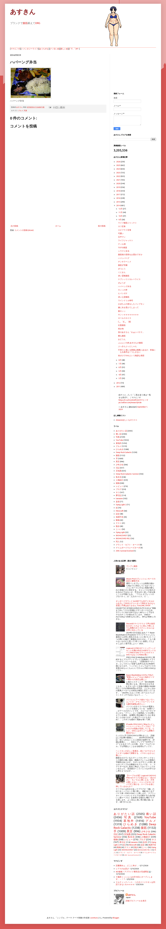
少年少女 (119, 465)
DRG (37, 23)
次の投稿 (14, 226)
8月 (120, 360)
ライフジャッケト (125, 240)
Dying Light (120, 532)
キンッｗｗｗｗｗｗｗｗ (128, 314)
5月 (120, 371)
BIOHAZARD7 (121, 535)
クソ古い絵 (54, 49)
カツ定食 (122, 226)
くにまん (122, 272)
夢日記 (118, 495)
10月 (121, 216)
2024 (118, 169)
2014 (118, 205)
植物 (118, 483)
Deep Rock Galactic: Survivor (127, 474)
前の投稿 (101, 226)
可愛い (121, 233)
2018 (118, 191)
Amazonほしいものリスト (127, 420)
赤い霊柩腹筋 (123, 276)
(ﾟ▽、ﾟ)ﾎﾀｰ (74, 49)
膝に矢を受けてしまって (128, 307)
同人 (118, 541)
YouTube (119, 440)
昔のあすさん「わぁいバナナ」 (131, 332)
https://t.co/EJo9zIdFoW (129, 400)
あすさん (132, 895)
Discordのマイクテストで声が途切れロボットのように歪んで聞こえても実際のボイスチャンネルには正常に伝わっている (140, 626)
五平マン (122, 237)
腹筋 (25, 23)
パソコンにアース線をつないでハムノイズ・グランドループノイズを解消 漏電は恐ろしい (140, 702)
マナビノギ (15, 49)
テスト (118, 523)
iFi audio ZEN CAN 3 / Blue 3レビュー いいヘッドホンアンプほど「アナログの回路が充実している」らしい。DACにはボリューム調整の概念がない (140, 728)
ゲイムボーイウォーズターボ (128, 548)
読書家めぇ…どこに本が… (127, 865)
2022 (118, 176)
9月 (120, 219)
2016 (118, 198)
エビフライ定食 (124, 230)
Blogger (116, 918)
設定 (118, 514)
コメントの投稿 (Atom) (24, 230)
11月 (121, 212)
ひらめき (119, 449)
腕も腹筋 (122, 336)
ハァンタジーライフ (29, 49)
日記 (118, 468)
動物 (118, 520)
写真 (25, 110)
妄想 (118, 502)
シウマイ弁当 (123, 251)
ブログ (118, 489)
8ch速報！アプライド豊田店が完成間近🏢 (133, 872)
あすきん (22, 11)
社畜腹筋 (122, 325)
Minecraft (120, 511)
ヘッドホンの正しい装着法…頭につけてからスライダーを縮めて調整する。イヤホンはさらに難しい (135, 753)
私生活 (118, 477)
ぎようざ (122, 283)
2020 (118, 183)
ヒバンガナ (122, 293)
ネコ (118, 492)
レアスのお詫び (122, 869)
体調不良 (119, 517)
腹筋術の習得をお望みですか (130, 254)
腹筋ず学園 (122, 265)
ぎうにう (122, 269)
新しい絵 (64, 49)
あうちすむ (44, 49)
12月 (121, 209)
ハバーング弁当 (124, 286)
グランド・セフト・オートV (128, 545)
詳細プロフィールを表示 (136, 901)
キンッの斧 (122, 290)
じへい (118, 529)
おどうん (122, 339)
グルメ (20, 110)
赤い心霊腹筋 (123, 297)
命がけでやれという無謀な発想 (131, 355)
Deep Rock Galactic (124, 452)
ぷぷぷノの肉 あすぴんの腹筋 (130, 343)
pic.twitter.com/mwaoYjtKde (130, 402)
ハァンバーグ (123, 258)
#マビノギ (143, 400)
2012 (118, 383)
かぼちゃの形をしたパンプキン (131, 304)
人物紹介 (119, 480)
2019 (118, 187)
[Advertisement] (58, 203)
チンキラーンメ (124, 262)
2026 (118, 162)
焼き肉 (121, 329)
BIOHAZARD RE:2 (123, 538)
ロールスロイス (124, 318)
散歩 (118, 526)
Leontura (94, 918)
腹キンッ (122, 311)
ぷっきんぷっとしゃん (127, 346)
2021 (118, 180)
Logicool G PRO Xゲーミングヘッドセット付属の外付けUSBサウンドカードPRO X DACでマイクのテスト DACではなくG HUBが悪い (141, 651)
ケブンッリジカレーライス (129, 279)
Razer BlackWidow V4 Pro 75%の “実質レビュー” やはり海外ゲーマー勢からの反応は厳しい (140, 677)
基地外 (118, 443)
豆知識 (118, 471)
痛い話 (118, 434)
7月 (120, 364)
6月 (120, 367)
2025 (118, 165)
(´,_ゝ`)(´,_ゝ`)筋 (124, 322)
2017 (118, 194)
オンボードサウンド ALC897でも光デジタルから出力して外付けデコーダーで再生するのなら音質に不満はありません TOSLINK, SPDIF (135, 603)
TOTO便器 (122, 247)
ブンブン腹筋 (131, 566)
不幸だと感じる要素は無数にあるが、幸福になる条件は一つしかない (137, 351)
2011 (118, 386)
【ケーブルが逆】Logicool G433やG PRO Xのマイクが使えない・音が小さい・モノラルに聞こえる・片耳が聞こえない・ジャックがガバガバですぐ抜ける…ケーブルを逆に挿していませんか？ (136, 780)
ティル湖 (122, 244)
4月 (120, 375)
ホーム (58, 226)
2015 (118, 202)
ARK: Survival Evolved (124, 551)
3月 (120, 378)
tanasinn (119, 498)
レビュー (119, 486)
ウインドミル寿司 (125, 300)
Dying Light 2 (121, 505)
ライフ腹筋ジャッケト (127, 223)
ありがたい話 (121, 431)
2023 (118, 173)
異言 (118, 461)
